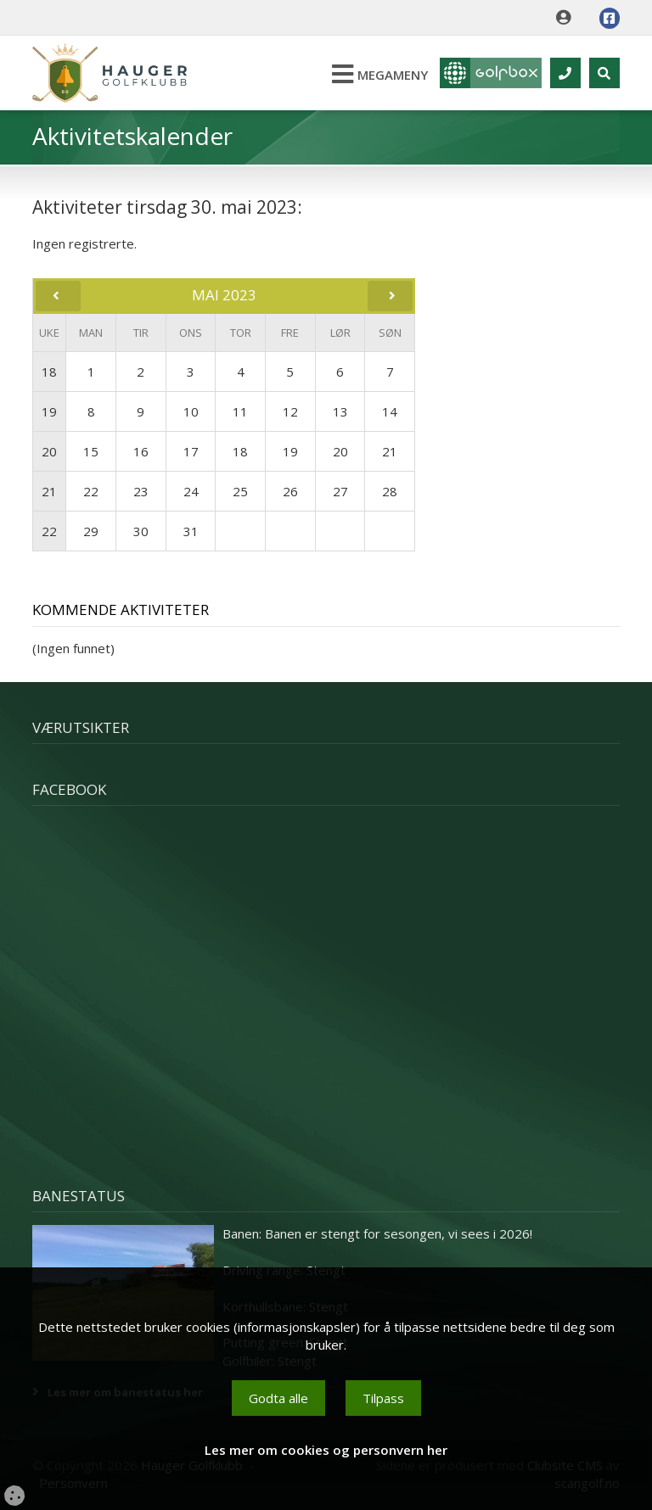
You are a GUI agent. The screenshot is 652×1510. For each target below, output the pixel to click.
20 (49, 451)
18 (49, 371)
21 (49, 491)
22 (49, 531)
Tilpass (383, 1398)
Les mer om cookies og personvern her (326, 1449)
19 (49, 411)
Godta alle (278, 1398)
